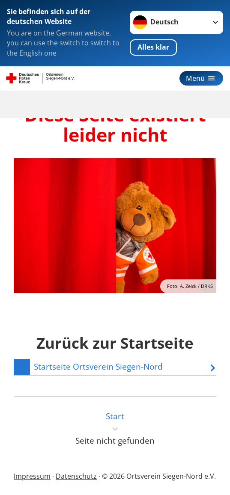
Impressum (32, 476)
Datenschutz (76, 476)
